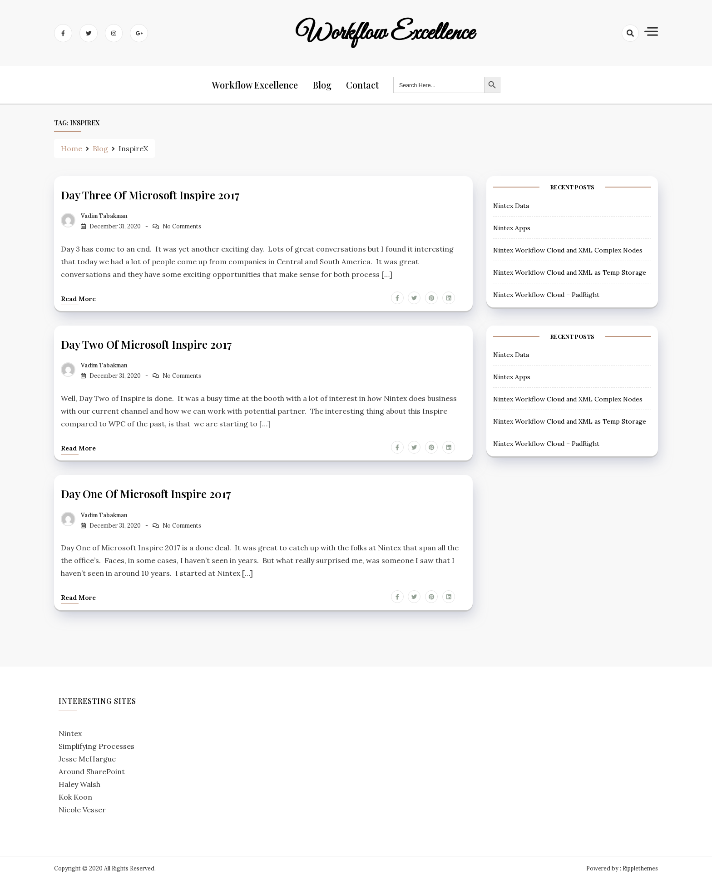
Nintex (70, 732)
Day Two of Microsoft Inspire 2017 (146, 344)
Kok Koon (75, 796)
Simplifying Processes (96, 745)
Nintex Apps (511, 228)
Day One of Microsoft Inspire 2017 (146, 493)
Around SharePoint (92, 770)
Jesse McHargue (87, 757)
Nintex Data (511, 206)
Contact (362, 85)
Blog (322, 85)
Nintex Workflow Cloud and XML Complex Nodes (568, 250)
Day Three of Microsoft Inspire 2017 (150, 195)
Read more (78, 299)
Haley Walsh (79, 783)
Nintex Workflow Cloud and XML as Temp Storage (569, 272)
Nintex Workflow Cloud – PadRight (546, 295)
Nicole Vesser (82, 808)
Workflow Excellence (385, 33)
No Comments (182, 226)
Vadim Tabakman (104, 216)
